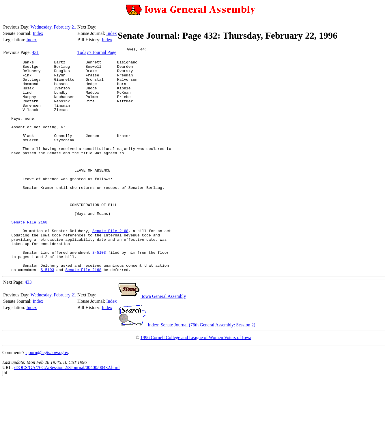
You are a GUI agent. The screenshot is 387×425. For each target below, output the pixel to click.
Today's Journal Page (96, 52)
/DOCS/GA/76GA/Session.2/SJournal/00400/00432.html (66, 412)
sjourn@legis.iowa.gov (46, 397)
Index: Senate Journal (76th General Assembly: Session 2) (186, 369)
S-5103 (99, 293)
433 (28, 327)
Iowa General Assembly (152, 341)
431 (35, 52)
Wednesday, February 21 (53, 27)
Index (38, 33)
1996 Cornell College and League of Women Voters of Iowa (196, 382)
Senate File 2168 (29, 257)
